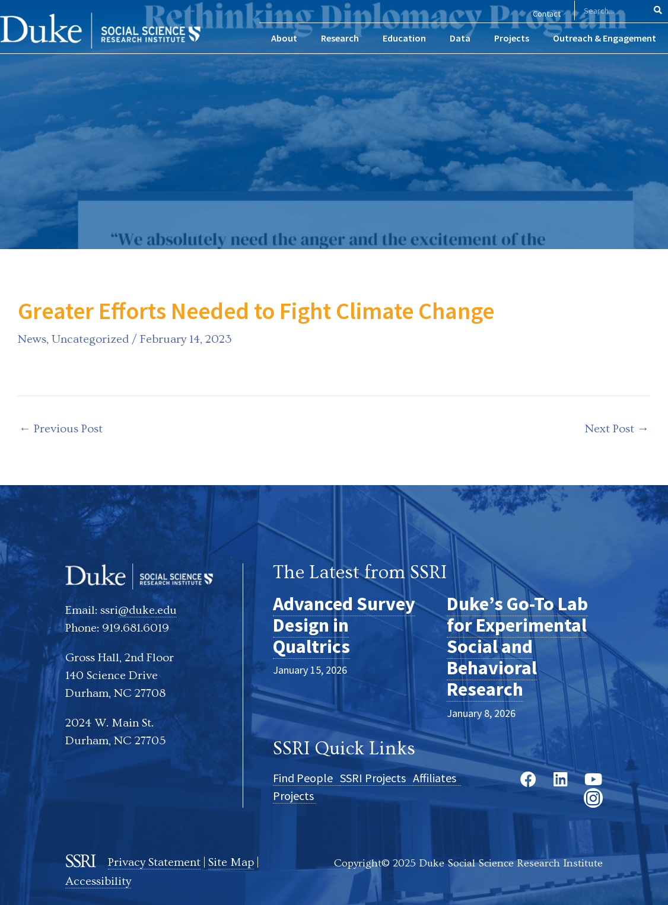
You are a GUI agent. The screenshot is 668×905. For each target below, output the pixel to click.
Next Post (617, 429)
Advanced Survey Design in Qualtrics (344, 625)
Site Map (231, 862)
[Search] (658, 10)
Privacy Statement (154, 862)
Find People (306, 777)
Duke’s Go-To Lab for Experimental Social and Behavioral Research (517, 647)
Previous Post (61, 429)
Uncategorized (90, 339)
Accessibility (98, 881)
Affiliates (437, 777)
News (32, 339)
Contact (547, 13)
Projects (294, 795)
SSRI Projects (376, 777)
